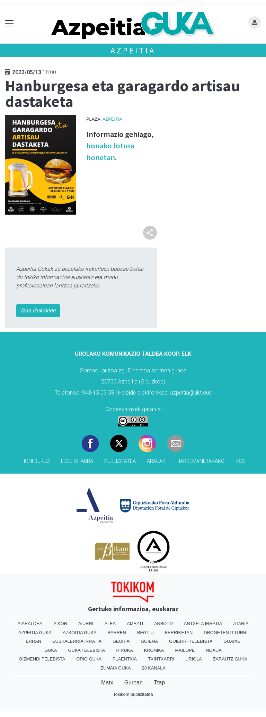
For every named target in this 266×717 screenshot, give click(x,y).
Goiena (149, 641)
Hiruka (124, 650)
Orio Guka (88, 659)
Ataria (240, 623)
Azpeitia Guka (35, 632)
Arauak (156, 461)
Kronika (154, 650)
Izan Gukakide (38, 310)
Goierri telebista (190, 641)
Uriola (193, 659)
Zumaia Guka (115, 668)
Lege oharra (77, 461)
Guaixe (231, 641)
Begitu (145, 632)
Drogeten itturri (226, 632)
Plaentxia (125, 659)
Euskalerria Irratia (76, 641)
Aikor (60, 623)
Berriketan (179, 632)
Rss (240, 461)
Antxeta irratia (203, 623)
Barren (117, 632)
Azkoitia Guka (79, 632)
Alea (110, 623)
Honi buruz (35, 461)
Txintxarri (161, 659)
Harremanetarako (200, 461)
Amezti (135, 623)
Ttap (159, 682)
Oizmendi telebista (42, 659)
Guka (50, 650)
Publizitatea (120, 461)
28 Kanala (154, 668)
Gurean (133, 682)
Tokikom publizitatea (133, 694)
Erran (33, 641)
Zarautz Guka (230, 659)
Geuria (121, 641)
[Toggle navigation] (9, 23)
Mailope (185, 650)
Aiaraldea (29, 623)
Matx (107, 682)
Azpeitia (132, 50)
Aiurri (85, 623)
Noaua (214, 650)
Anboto (163, 623)
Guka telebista (86, 650)
